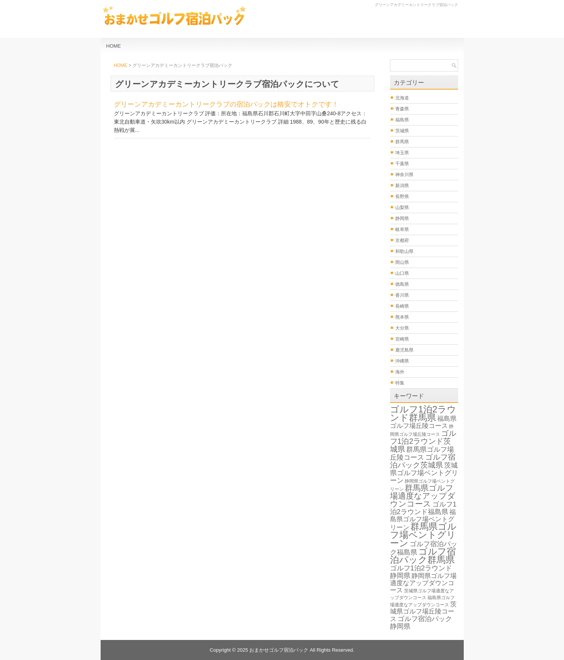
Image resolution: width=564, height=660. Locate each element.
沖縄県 (402, 361)
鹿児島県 (404, 350)
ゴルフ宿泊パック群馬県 (423, 555)
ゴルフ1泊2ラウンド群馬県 (423, 413)
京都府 (402, 240)
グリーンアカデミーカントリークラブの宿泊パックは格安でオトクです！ (226, 104)
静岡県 (402, 218)
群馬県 (402, 141)
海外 (399, 372)
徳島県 (402, 284)
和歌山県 (404, 251)
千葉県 (402, 163)
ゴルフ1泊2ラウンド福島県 (423, 508)
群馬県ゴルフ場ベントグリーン (423, 534)
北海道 (402, 98)
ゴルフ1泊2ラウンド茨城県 (423, 441)
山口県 (402, 273)
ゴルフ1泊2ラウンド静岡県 (421, 571)
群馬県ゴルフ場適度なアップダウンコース (422, 495)
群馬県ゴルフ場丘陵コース (422, 453)
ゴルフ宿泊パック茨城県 (422, 461)
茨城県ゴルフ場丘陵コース (423, 612)
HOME (113, 46)
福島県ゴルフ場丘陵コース (423, 422)
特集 (399, 383)
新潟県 (402, 185)
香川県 (402, 295)
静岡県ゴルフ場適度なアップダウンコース (423, 583)
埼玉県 (402, 152)
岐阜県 (402, 229)
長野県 (402, 196)
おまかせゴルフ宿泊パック (278, 650)
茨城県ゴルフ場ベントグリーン (424, 472)
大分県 (402, 328)
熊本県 (402, 317)
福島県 (402, 119)
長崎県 (402, 306)
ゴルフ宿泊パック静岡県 (421, 622)
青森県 (402, 109)
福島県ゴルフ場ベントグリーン (423, 519)
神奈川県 (404, 174)
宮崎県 (402, 339)
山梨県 (402, 207)
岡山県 (402, 262)
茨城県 (402, 130)
